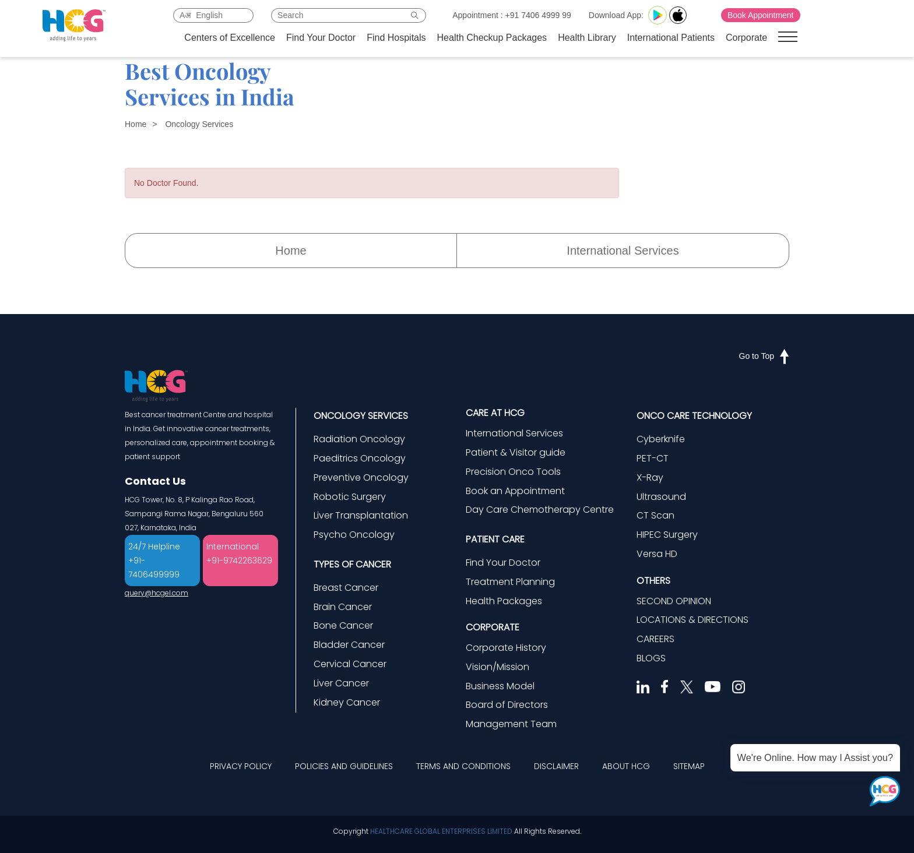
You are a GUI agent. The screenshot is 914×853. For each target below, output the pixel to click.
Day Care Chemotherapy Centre (540, 509)
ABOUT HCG (626, 766)
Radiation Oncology (359, 439)
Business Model (500, 686)
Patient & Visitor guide (515, 452)
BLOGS (651, 658)
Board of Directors (507, 704)
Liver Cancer (341, 683)
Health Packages (504, 601)
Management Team (511, 724)
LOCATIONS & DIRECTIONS (692, 619)
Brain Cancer (343, 607)
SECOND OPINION (674, 601)
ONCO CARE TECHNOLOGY (694, 415)
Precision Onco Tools (513, 471)
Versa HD (657, 554)
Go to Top (764, 356)
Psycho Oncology (354, 534)
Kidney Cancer (347, 702)
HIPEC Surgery (667, 534)
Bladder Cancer (349, 644)
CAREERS (655, 639)
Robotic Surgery (350, 496)
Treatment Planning (510, 581)
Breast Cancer (346, 587)
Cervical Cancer (350, 664)
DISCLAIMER (556, 766)
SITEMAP (689, 766)
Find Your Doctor (321, 38)
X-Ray (650, 477)
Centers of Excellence (229, 38)
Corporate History (506, 647)
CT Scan (655, 515)
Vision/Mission (497, 667)
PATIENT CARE (495, 539)
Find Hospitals (396, 38)
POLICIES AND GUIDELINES (344, 766)
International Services (623, 250)
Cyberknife (661, 439)
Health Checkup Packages (492, 38)
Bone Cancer (343, 625)
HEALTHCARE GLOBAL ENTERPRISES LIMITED (441, 831)
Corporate (746, 38)
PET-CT (653, 458)
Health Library (587, 38)
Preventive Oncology (361, 477)
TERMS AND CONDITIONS (463, 766)
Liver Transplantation (361, 515)
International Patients (671, 38)
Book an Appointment (515, 491)
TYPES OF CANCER (352, 564)
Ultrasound (661, 496)
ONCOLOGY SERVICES (361, 415)
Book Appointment (760, 15)
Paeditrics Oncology (360, 458)
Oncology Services (199, 124)
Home (135, 124)
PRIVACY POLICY (241, 766)
